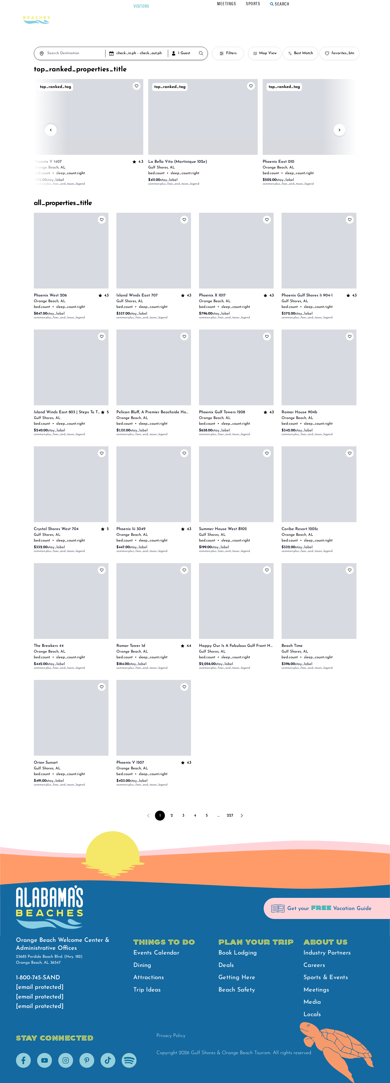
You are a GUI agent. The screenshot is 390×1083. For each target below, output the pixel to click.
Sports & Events (325, 978)
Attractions (148, 978)
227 (230, 816)
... (218, 816)
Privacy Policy (170, 1035)
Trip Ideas (147, 990)
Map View (265, 53)
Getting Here (236, 978)
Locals (312, 1015)
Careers (314, 965)
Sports (296, 3)
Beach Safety (236, 990)
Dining (142, 965)
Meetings (269, 3)
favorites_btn (339, 53)
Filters (228, 53)
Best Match (300, 53)
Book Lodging (237, 953)
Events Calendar (156, 953)
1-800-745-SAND (38, 978)
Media (312, 1002)
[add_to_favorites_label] (137, 86)
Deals (226, 965)
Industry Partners (327, 953)
